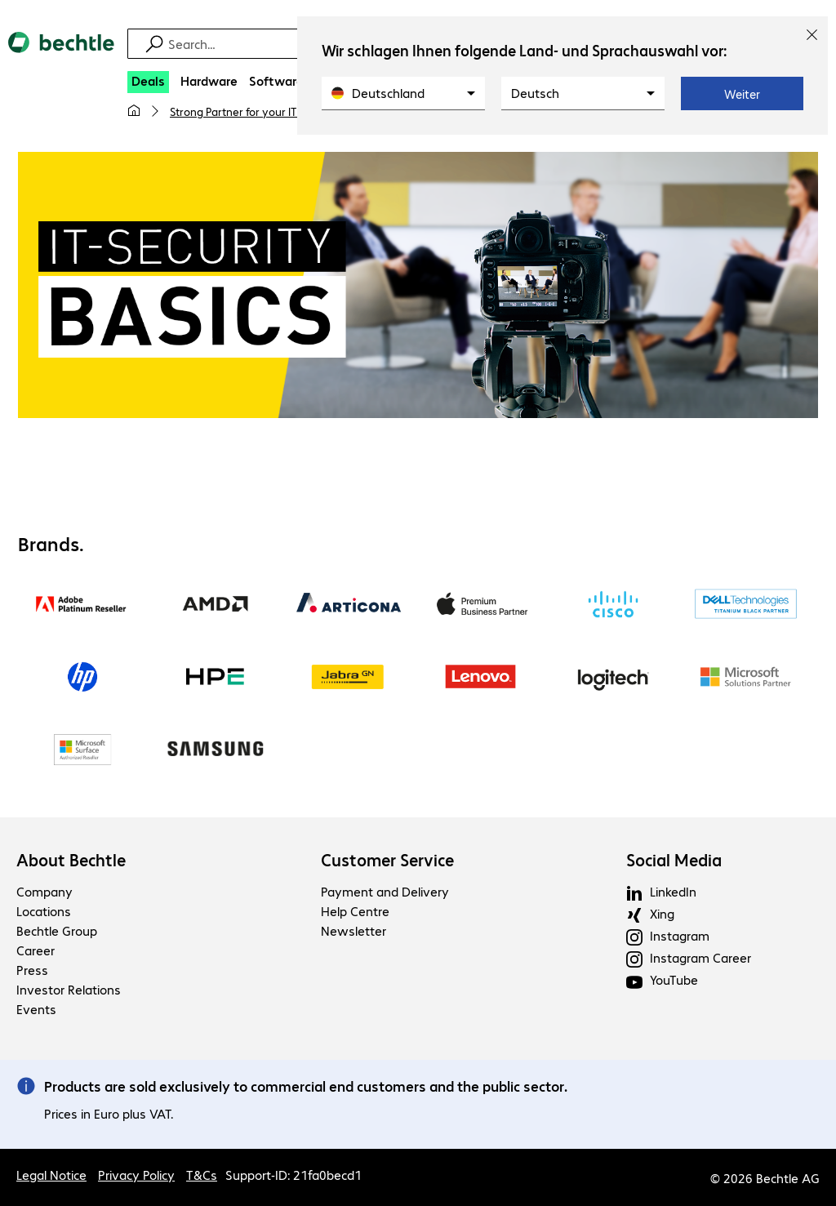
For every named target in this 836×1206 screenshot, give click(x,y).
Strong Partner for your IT (233, 111)
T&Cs (201, 1174)
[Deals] (148, 82)
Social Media (674, 860)
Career (35, 950)
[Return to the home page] (61, 56)
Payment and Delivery (385, 891)
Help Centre (355, 910)
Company (44, 891)
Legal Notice (51, 1174)
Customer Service (387, 860)
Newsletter (353, 930)
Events (36, 1008)
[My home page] (133, 111)
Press (32, 969)
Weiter (742, 94)
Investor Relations (68, 989)
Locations (43, 910)
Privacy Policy (136, 1174)
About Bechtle (71, 860)
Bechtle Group (56, 930)
